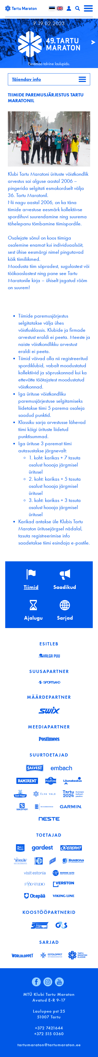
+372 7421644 (49, 1027)
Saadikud (64, 587)
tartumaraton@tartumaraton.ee (49, 1044)
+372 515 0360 (49, 1033)
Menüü (88, 8)
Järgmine (91, 42)
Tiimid (31, 587)
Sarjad (65, 618)
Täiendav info (26, 79)
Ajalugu (33, 618)
